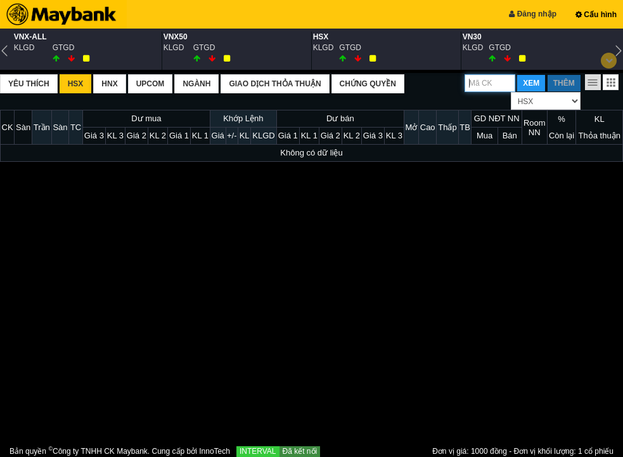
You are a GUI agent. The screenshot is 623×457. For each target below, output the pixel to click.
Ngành (196, 83)
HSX (321, 36)
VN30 (472, 36)
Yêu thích (28, 83)
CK (7, 127)
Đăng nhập (532, 14)
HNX (109, 83)
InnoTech (214, 451)
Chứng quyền (368, 83)
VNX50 (176, 36)
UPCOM (150, 83)
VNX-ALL (30, 36)
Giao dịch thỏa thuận (275, 83)
